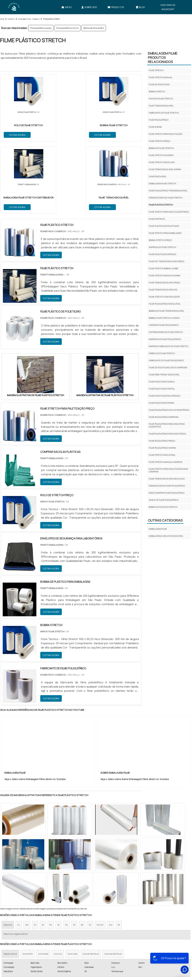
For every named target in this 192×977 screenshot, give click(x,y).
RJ (19, 853)
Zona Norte (27, 882)
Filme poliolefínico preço (41, 28)
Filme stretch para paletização (165, 134)
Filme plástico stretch (161, 204)
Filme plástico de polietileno (164, 226)
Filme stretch (156, 70)
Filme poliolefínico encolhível (165, 303)
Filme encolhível (157, 176)
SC (58, 853)
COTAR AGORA (17, 134)
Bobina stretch (157, 91)
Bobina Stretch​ (130, 926)
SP (43, 853)
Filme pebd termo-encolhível (164, 374)
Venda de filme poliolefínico (164, 500)
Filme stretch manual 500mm (164, 275)
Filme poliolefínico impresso (164, 417)
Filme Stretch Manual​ (53, 926)
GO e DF (100, 853)
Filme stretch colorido (161, 155)
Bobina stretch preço (160, 240)
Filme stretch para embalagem (165, 233)
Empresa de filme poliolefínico (165, 339)
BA (82, 853)
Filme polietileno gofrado (162, 254)
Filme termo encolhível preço (164, 282)
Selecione (8, 853)
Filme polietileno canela (162, 381)
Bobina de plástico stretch (163, 507)
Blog (140, 7)
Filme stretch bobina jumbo (163, 268)
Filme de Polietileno (94, 926)
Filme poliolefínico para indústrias (167, 433)
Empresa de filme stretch (162, 247)
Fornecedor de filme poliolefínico (167, 485)
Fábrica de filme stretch (162, 353)
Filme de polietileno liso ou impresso (168, 367)
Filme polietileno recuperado (164, 395)
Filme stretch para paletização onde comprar (168, 470)
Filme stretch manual (160, 77)
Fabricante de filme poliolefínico (166, 360)
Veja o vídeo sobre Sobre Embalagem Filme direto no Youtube (134, 707)
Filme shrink (155, 127)
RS (66, 853)
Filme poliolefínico (158, 119)
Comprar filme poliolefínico (164, 325)
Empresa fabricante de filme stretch (168, 346)
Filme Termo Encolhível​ (170, 926)
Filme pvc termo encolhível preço (166, 261)
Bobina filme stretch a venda (164, 318)
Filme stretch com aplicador (164, 296)
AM (110, 853)
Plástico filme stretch (161, 98)
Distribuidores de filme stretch (166, 332)
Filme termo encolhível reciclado (167, 478)
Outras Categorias (165, 520)
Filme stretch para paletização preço (169, 211)
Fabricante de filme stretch (164, 112)
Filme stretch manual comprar (165, 462)
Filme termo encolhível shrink (165, 169)
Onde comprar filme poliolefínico (166, 492)
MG (26, 853)
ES (35, 853)
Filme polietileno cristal (162, 388)
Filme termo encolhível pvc (163, 289)
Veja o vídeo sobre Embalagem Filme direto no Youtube (35, 707)
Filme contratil (157, 219)
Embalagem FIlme (158, 529)
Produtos (115, 7)
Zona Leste (72, 882)
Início (66, 7)
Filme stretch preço (159, 141)
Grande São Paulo (91, 882)
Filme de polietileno (159, 84)
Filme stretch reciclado (162, 162)
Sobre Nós (89, 7)
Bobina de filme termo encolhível (166, 310)
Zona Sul (58, 882)
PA (119, 853)
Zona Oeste (43, 882)
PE (74, 853)
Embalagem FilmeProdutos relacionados (162, 57)
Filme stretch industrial (162, 455)
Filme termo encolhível (161, 105)
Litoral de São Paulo (113, 882)
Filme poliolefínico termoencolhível (168, 190)
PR (50, 853)
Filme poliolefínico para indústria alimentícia (167, 425)
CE (90, 853)
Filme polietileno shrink (161, 402)
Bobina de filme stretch (93, 28)
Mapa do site (134, 943)
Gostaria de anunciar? (167, 7)
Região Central (10, 882)
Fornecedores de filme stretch (165, 197)
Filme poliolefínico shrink (67, 28)
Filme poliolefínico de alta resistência (169, 410)
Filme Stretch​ (16, 926)
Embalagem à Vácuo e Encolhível (166, 536)
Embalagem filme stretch (162, 183)
